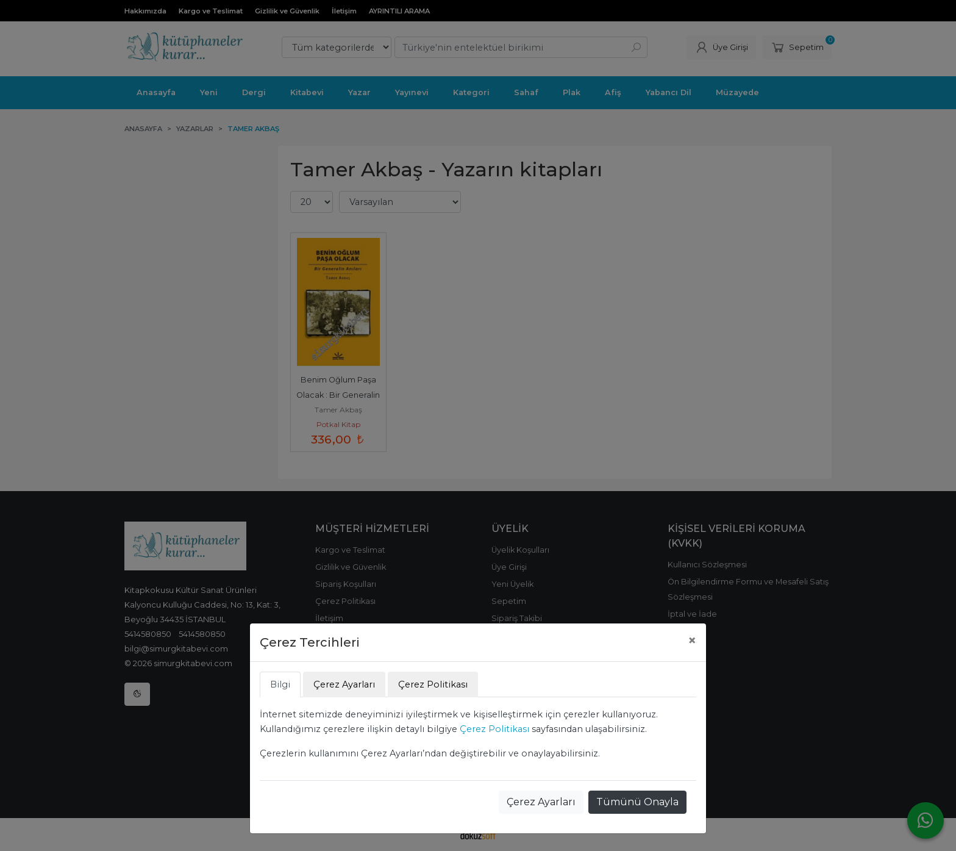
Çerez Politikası (494, 729)
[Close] (692, 640)
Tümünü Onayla (637, 802)
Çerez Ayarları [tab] (344, 684)
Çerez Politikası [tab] (433, 684)
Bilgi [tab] (280, 684)
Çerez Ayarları (541, 802)
